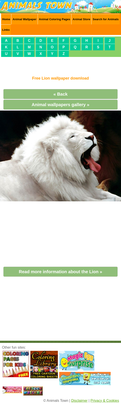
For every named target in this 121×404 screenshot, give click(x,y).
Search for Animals (106, 19)
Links (6, 29)
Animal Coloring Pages (54, 19)
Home (6, 19)
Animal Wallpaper (25, 19)
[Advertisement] (60, 64)
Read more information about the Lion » (60, 271)
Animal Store (81, 19)
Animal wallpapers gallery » (60, 104)
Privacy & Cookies (104, 400)
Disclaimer (79, 400)
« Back (60, 94)
